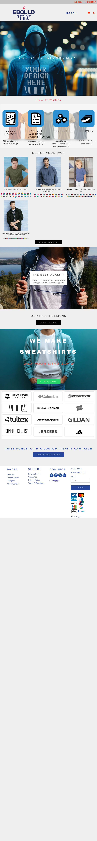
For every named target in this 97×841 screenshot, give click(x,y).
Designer (10, 481)
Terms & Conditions (36, 483)
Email (73, 476)
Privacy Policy (34, 480)
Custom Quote (13, 477)
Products (10, 474)
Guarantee (32, 477)
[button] (88, 13)
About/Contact (13, 484)
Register (90, 1)
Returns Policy (34, 474)
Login (78, 1)
